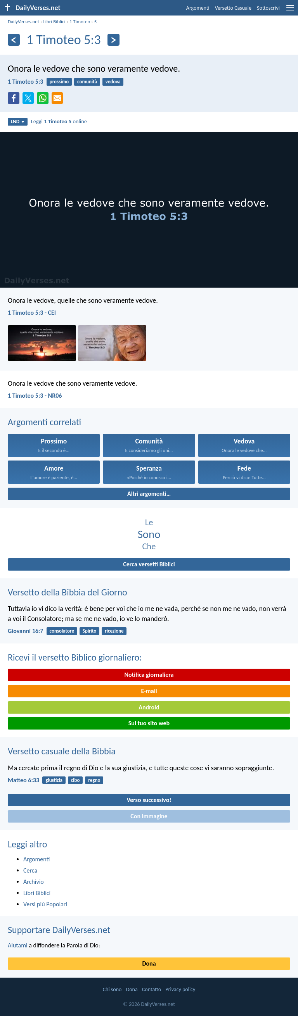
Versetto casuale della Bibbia (62, 751)
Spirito (90, 631)
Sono (149, 534)
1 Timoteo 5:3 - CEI (32, 312)
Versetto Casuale (233, 8)
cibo (75, 780)
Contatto (151, 989)
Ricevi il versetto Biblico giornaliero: (75, 657)
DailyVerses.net (23, 21)
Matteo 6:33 (23, 780)
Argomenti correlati (44, 422)
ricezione (114, 631)
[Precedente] (14, 40)
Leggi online (59, 121)
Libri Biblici (54, 21)
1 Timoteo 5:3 (25, 81)
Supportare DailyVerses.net (59, 929)
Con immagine (148, 816)
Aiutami (18, 945)
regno (94, 780)
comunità (87, 82)
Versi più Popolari (45, 904)
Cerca (30, 870)
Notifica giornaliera (149, 674)
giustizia (53, 780)
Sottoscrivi (268, 8)
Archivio (33, 881)
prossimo (59, 82)
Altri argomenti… (149, 493)
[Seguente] (113, 40)
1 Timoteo (79, 21)
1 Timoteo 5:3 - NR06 (35, 395)
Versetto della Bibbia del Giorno (67, 592)
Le (149, 522)
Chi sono (112, 989)
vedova (113, 82)
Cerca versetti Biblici (149, 564)
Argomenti (198, 8)
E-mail (149, 691)
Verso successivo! (148, 800)
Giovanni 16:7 (25, 631)
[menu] (290, 10)
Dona (149, 963)
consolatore (62, 631)
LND (17, 121)
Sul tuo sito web (149, 723)
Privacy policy (180, 989)
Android (149, 707)
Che (149, 546)
